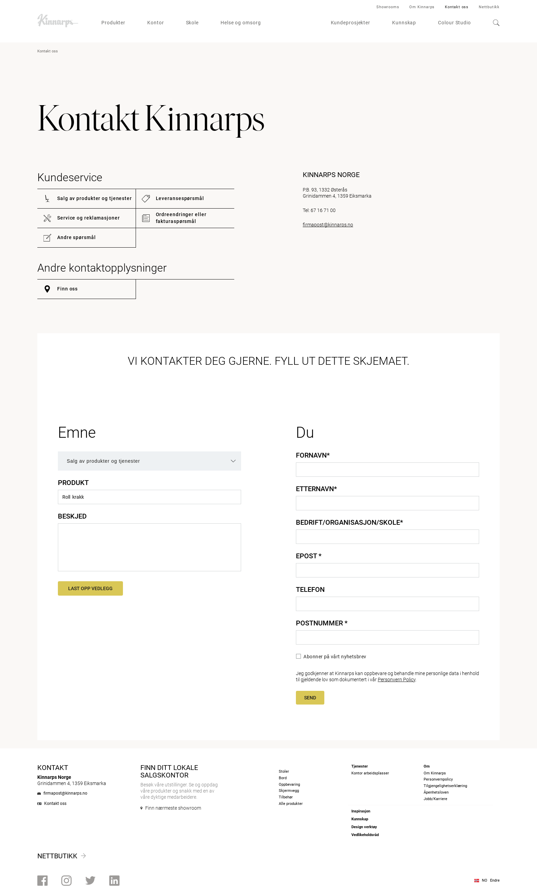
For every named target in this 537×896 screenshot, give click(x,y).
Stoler (284, 771)
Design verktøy (364, 827)
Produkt (73, 482)
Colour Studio (454, 22)
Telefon (310, 589)
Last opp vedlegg (90, 588)
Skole (192, 22)
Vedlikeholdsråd (365, 835)
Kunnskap (404, 22)
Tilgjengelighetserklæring (445, 786)
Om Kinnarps (422, 7)
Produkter (113, 22)
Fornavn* (313, 455)
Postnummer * (322, 623)
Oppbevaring (289, 784)
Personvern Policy (396, 679)
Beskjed (72, 516)
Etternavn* (316, 489)
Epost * (309, 556)
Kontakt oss (457, 7)
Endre (495, 880)
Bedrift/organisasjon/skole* (349, 522)
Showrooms (387, 7)
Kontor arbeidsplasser (370, 773)
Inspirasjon (360, 811)
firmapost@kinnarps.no (328, 224)
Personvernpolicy (438, 779)
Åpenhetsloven (436, 792)
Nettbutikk (489, 7)
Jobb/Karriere (435, 799)
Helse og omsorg (241, 22)
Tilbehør (286, 797)
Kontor (155, 22)
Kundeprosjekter (351, 22)
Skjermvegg (289, 790)
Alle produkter (291, 803)
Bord (283, 778)
